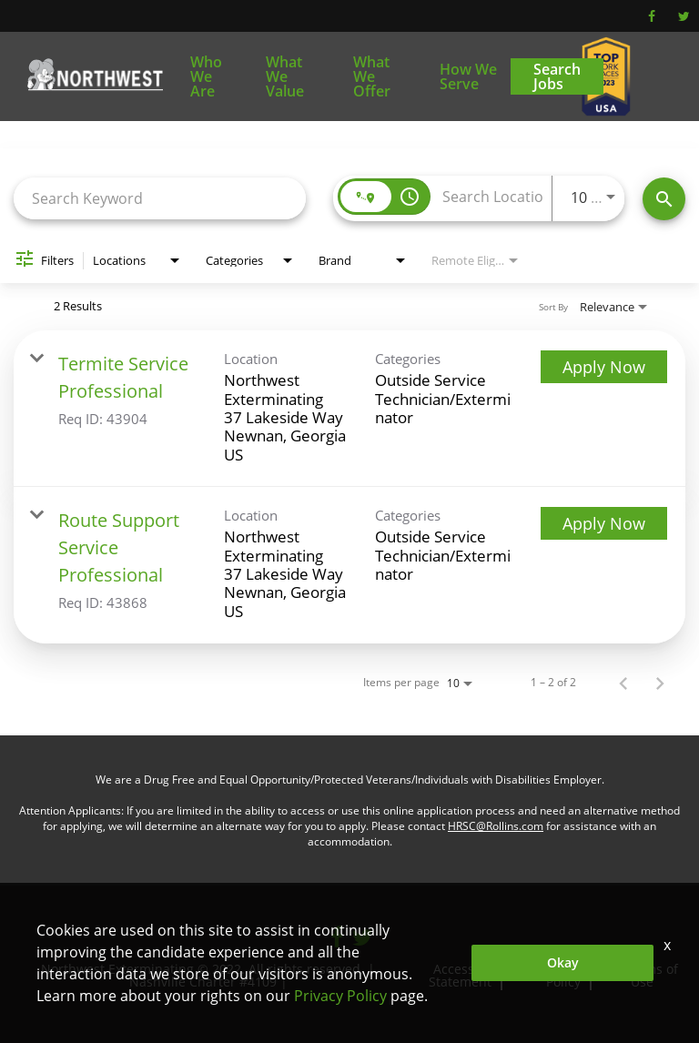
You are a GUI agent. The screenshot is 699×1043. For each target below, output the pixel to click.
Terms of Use (651, 975)
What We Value (285, 76)
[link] (349, 408)
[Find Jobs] (664, 198)
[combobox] (160, 198)
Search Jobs (557, 76)
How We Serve (468, 76)
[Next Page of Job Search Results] (660, 682)
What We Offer (371, 76)
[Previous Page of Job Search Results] (623, 682)
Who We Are (206, 76)
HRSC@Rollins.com (495, 826)
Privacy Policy (570, 975)
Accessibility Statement (468, 975)
